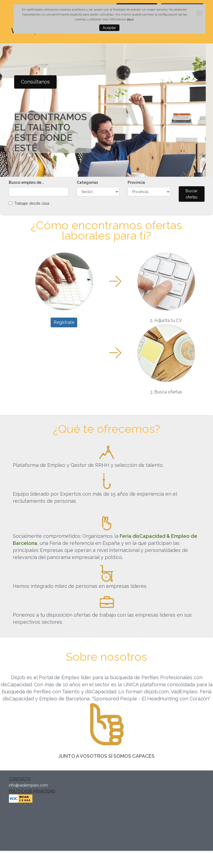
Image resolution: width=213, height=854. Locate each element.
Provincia (136, 182)
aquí (130, 19)
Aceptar (109, 28)
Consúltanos (35, 82)
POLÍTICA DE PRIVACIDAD (32, 791)
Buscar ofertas (191, 194)
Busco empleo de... (26, 182)
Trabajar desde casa (31, 203)
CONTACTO (20, 779)
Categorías (87, 182)
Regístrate (64, 322)
